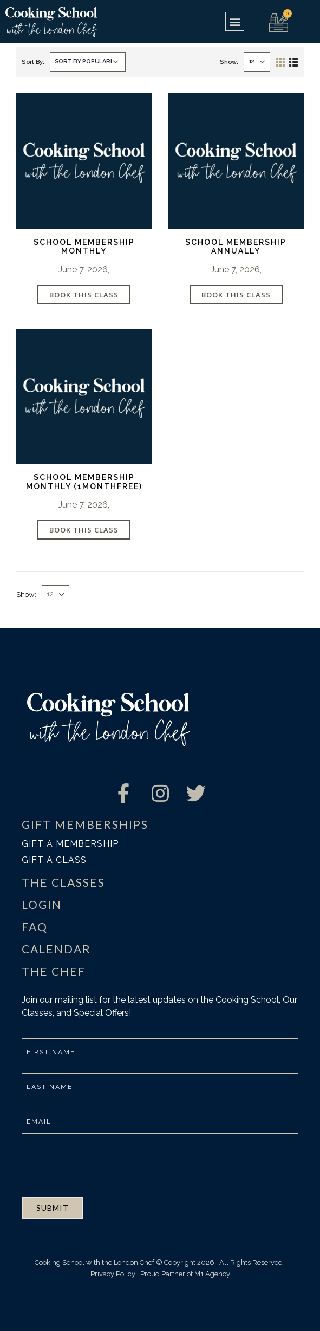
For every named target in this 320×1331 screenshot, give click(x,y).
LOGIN (42, 904)
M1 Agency (212, 1274)
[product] (84, 161)
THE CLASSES (63, 882)
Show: (229, 62)
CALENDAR (56, 949)
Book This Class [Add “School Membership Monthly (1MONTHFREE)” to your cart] (84, 530)
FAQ (35, 926)
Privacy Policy (112, 1274)
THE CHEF (54, 971)
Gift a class (54, 860)
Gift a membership (70, 844)
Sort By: (33, 62)
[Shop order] (88, 62)
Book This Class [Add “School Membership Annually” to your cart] (236, 295)
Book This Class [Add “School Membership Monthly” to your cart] (84, 295)
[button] (234, 21)
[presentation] (104, 1163)
